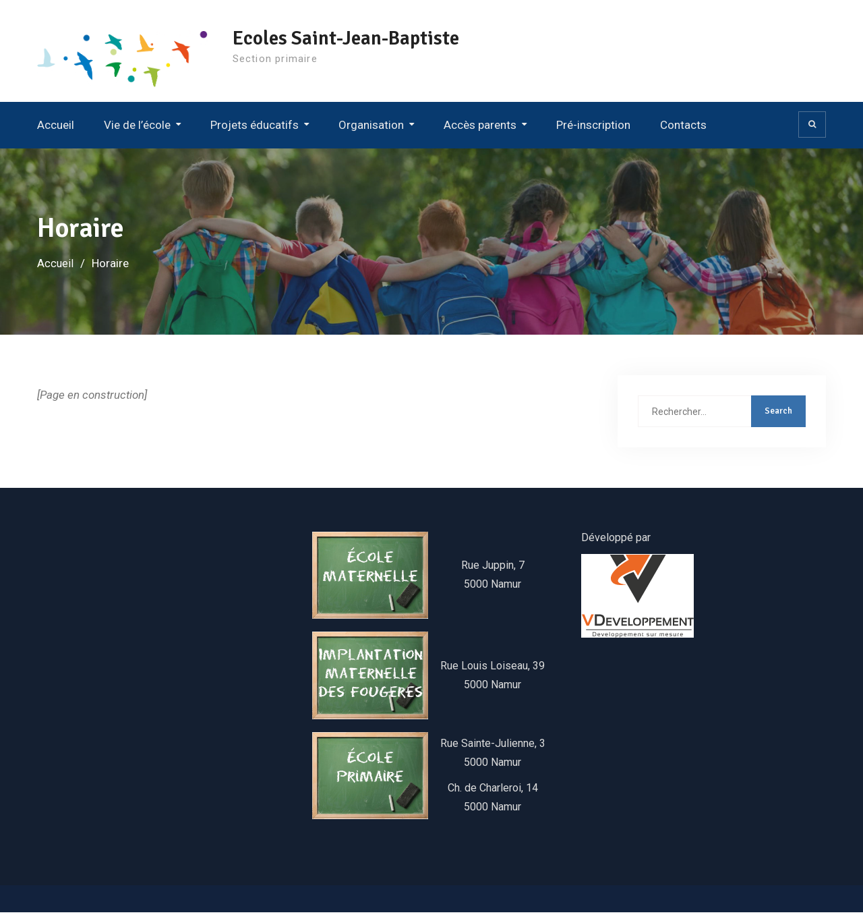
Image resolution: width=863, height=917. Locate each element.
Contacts (683, 129)
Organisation (371, 129)
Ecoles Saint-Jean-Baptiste (365, 38)
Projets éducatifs (254, 129)
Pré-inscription (593, 129)
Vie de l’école (137, 129)
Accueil (55, 129)
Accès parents (480, 129)
